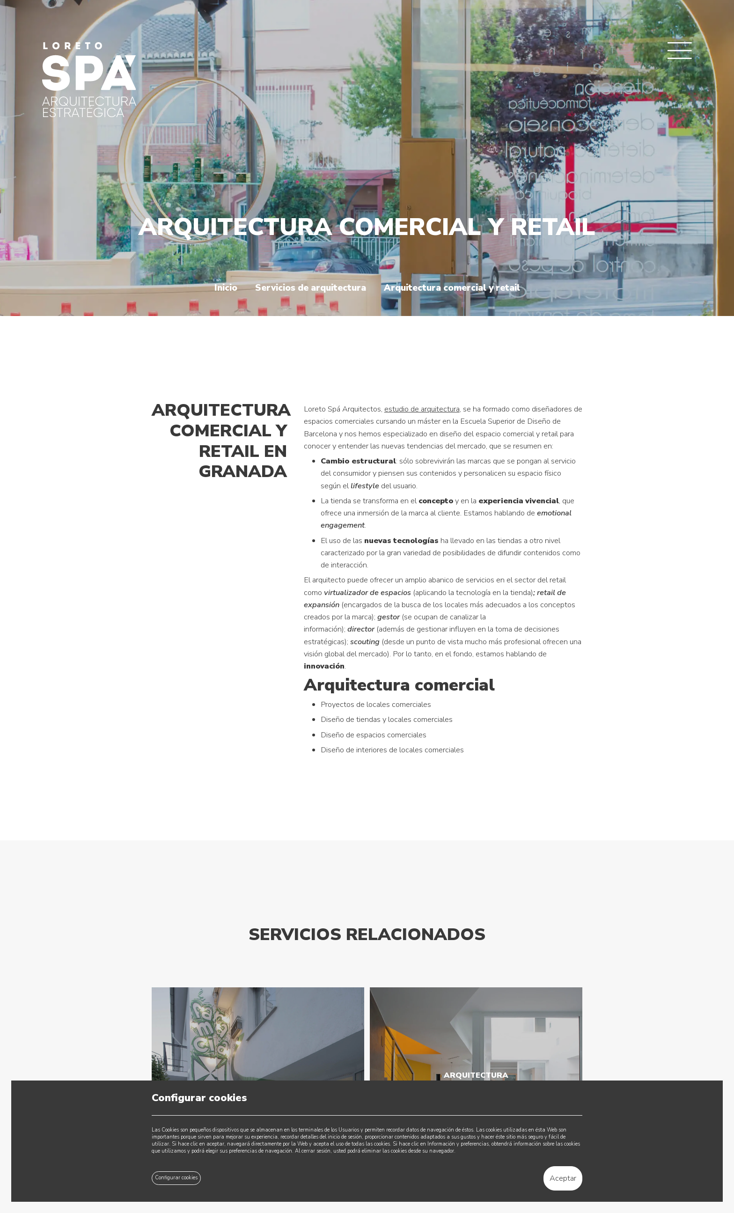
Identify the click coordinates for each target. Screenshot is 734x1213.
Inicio (225, 288)
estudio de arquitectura (422, 409)
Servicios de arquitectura (310, 288)
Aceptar (563, 1178)
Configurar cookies (176, 1177)
